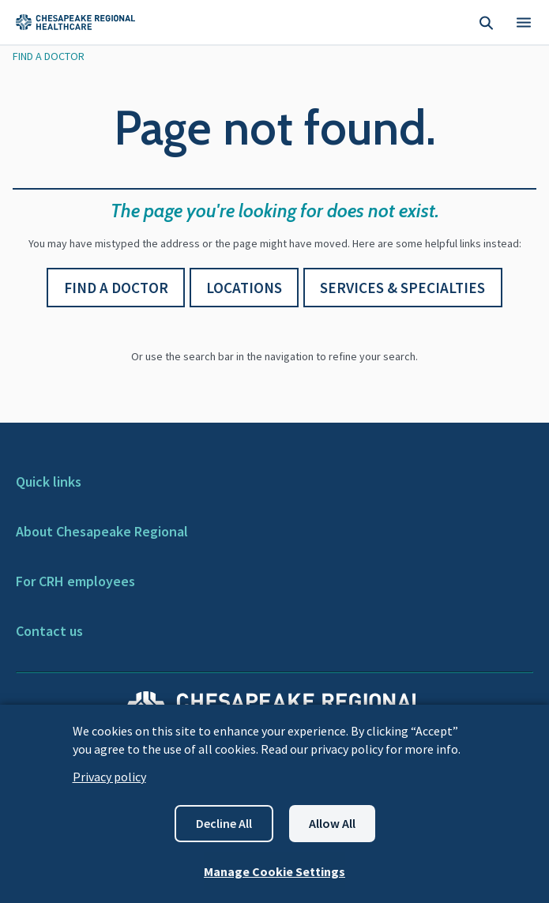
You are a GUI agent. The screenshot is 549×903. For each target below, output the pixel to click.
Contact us (49, 631)
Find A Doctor (49, 56)
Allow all (332, 823)
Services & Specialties (402, 287)
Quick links (48, 481)
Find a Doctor (116, 287)
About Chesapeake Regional (102, 531)
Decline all (224, 823)
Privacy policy (109, 776)
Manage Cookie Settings (274, 871)
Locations (244, 287)
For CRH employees (75, 581)
